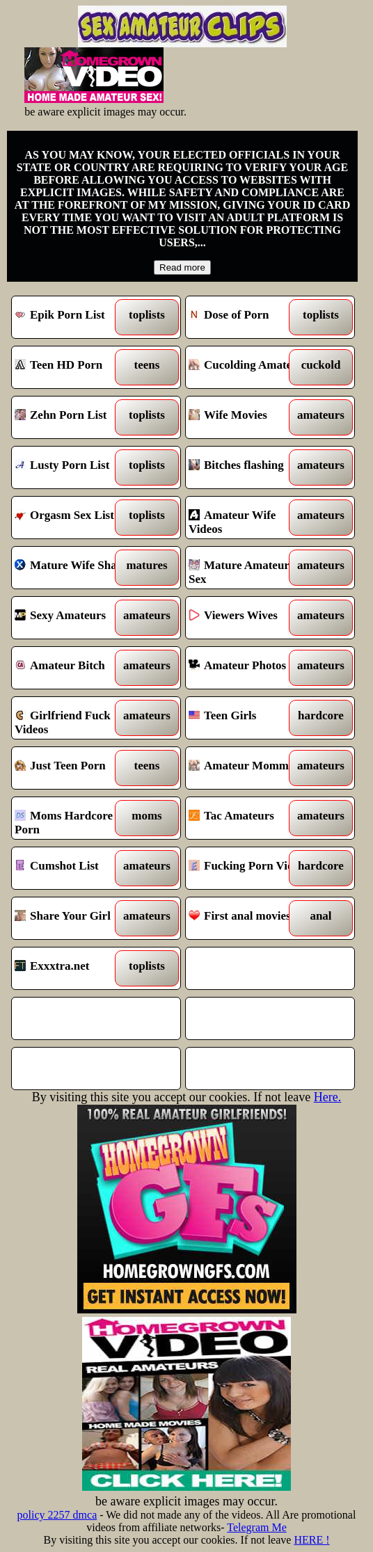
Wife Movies (249, 417)
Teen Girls (249, 718)
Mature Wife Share (75, 568)
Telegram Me (257, 1527)
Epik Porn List (75, 317)
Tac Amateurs (249, 818)
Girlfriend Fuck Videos (75, 718)
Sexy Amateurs (75, 618)
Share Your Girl (75, 918)
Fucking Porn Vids (249, 868)
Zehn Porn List (75, 417)
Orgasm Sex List (75, 517)
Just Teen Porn (75, 768)
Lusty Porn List (75, 467)
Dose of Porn (249, 317)
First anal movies (249, 918)
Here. (327, 1097)
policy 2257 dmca (57, 1515)
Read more (182, 267)
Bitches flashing (249, 467)
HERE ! (311, 1540)
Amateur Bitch (75, 668)
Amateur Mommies (249, 768)
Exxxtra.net (75, 968)
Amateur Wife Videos (249, 517)
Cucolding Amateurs (249, 367)
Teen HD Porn (75, 367)
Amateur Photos (249, 668)
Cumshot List (75, 868)
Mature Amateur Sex (249, 568)
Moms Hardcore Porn (75, 818)
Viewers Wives (249, 618)
